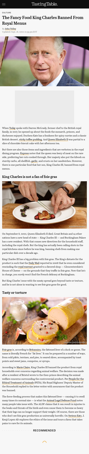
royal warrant (25, 266)
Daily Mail (34, 263)
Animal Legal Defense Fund (61, 400)
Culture (6, 12)
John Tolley (10, 28)
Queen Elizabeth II (58, 139)
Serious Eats (75, 415)
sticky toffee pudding (30, 139)
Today (12, 128)
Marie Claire (23, 367)
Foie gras (7, 349)
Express (24, 153)
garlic (34, 161)
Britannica (35, 349)
